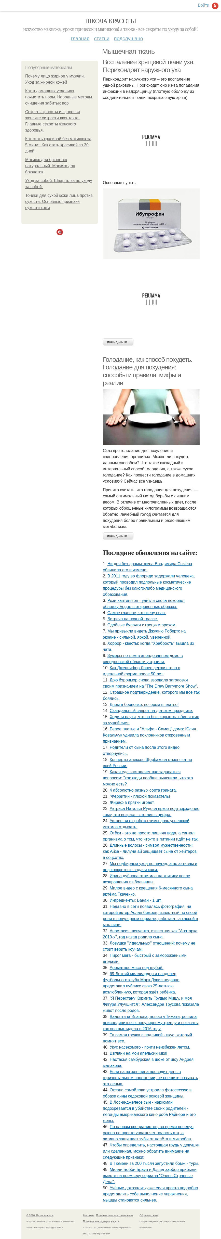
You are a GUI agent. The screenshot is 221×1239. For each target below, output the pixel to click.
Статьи (101, 38)
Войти (203, 5)
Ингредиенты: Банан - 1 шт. (136, 900)
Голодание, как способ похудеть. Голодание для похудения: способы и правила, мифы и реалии (147, 371)
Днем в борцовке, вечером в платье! (144, 704)
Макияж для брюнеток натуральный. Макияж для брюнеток (50, 166)
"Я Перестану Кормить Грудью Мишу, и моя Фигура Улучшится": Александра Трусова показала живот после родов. (151, 1004)
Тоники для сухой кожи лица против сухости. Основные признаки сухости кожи (59, 201)
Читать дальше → (118, 342)
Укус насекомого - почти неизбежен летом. (150, 1047)
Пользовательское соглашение (114, 1215)
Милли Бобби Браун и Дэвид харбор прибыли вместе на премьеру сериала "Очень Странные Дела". (150, 1175)
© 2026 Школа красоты (39, 1215)
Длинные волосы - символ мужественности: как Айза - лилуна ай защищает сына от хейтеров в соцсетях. (150, 851)
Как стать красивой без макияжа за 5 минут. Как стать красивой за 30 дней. (58, 145)
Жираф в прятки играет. (132, 802)
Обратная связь (149, 1215)
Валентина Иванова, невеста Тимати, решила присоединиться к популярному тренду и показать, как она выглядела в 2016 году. (151, 1022)
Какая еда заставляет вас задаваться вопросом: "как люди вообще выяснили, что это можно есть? (148, 778)
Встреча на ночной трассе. (132, 619)
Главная (80, 38)
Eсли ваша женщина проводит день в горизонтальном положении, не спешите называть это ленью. (150, 1077)
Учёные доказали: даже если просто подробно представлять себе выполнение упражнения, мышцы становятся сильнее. (150, 1194)
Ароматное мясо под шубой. (136, 967)
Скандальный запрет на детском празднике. (151, 710)
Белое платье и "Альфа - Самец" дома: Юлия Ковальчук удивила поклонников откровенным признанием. (149, 735)
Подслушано (128, 38)
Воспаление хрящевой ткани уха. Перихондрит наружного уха (149, 66)
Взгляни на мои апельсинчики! (138, 1053)
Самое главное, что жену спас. (136, 613)
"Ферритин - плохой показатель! (140, 796)
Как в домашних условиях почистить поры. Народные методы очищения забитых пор (58, 97)
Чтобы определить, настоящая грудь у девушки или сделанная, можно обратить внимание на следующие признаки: (151, 1151)
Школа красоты (110, 21)
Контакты (88, 1215)
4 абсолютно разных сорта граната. (143, 790)
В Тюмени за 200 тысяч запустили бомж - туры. (154, 1163)
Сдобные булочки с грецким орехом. (141, 625)
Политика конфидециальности (101, 1221)
